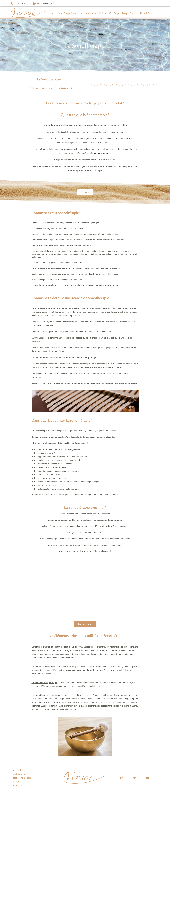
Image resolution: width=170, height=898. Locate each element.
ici (110, 551)
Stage (117, 13)
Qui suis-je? (105, 13)
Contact (133, 13)
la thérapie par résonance (98, 153)
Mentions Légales (23, 778)
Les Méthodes (88, 13)
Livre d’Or (145, 13)
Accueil (51, 13)
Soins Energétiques (67, 13)
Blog (124, 13)
